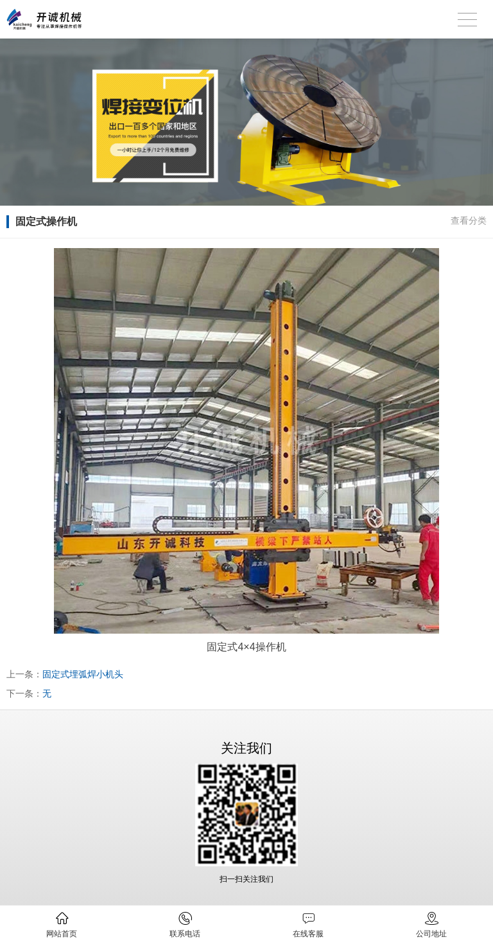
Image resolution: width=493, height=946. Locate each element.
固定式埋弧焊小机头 (82, 674)
